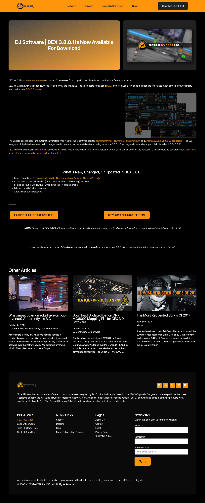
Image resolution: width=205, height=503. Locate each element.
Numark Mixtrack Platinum (127, 140)
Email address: (161, 450)
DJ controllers (175, 140)
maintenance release (34, 80)
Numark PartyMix (91, 178)
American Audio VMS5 (156, 140)
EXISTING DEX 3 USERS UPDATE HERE (34, 215)
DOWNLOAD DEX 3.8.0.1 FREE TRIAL (126, 215)
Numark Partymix (104, 140)
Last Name (140, 437)
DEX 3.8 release (34, 89)
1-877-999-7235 (25, 419)
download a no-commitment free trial (42, 153)
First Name (140, 425)
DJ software (41, 149)
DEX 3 (109, 85)
